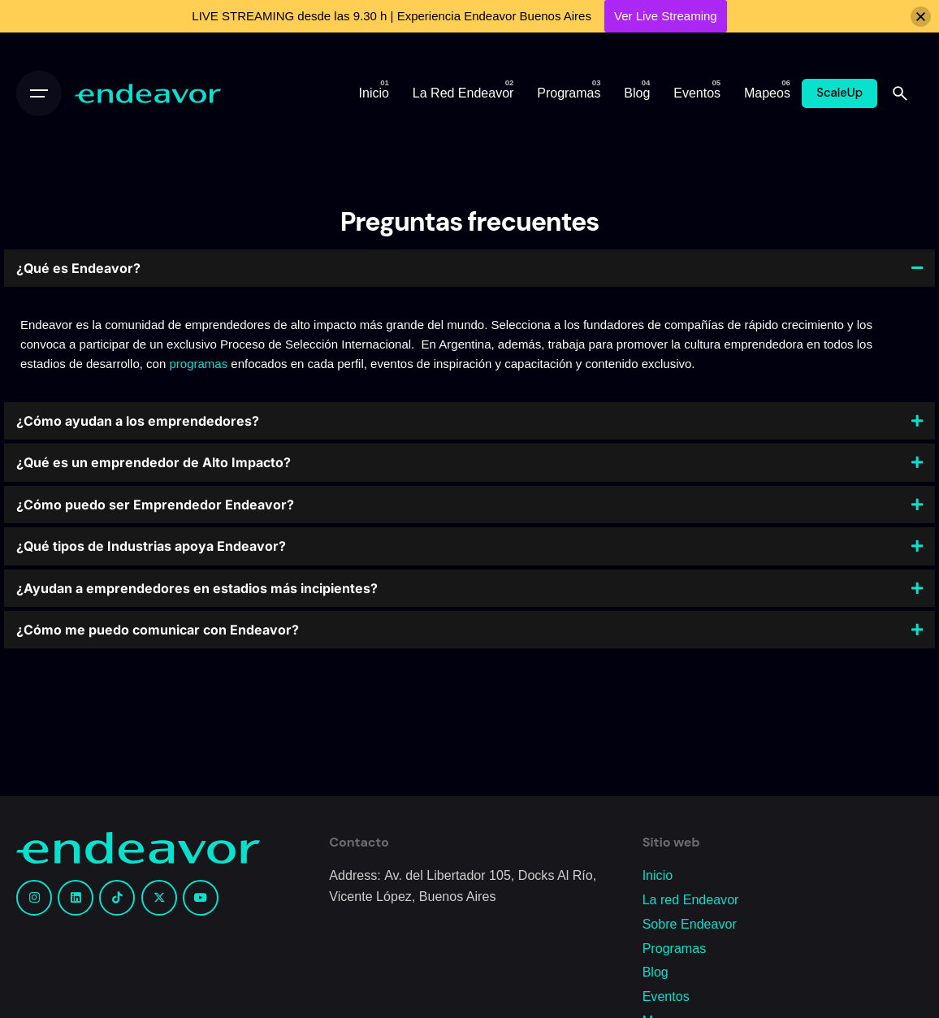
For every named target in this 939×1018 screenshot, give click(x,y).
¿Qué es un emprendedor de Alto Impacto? (153, 462)
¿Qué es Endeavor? (78, 268)
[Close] (921, 16)
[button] (469, 268)
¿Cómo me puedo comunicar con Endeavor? (157, 630)
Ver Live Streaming (665, 16)
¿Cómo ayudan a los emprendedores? (137, 421)
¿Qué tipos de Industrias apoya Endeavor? (151, 546)
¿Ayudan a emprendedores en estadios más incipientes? (197, 588)
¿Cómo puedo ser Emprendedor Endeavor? (155, 504)
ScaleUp (839, 92)
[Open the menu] (39, 93)
